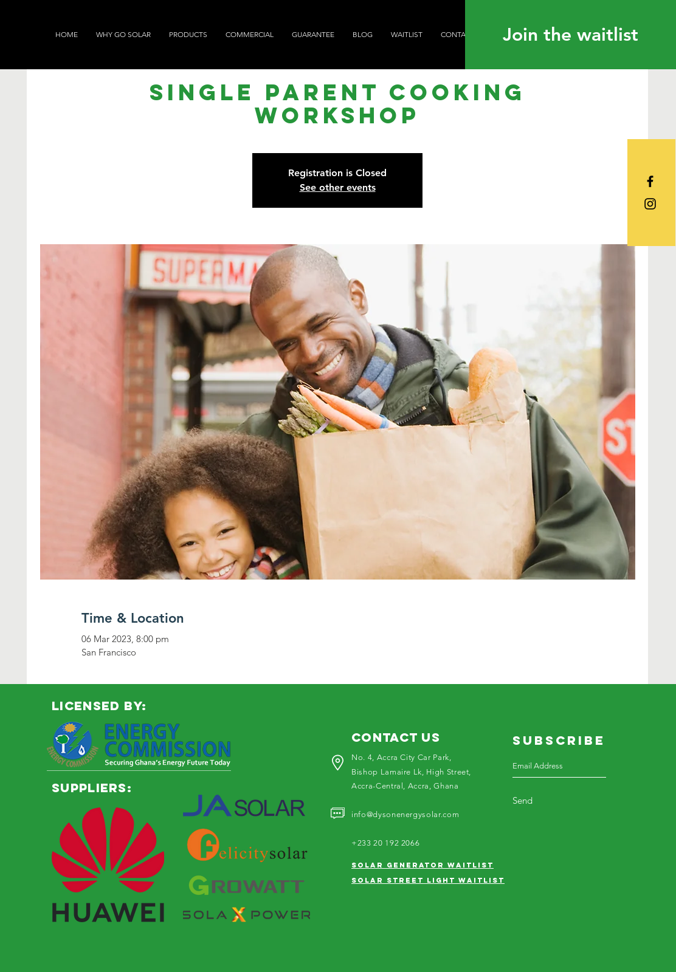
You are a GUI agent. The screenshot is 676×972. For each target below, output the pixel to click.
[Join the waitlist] (570, 34)
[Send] (537, 801)
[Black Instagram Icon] (650, 203)
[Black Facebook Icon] (650, 181)
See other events (338, 187)
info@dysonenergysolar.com (405, 814)
